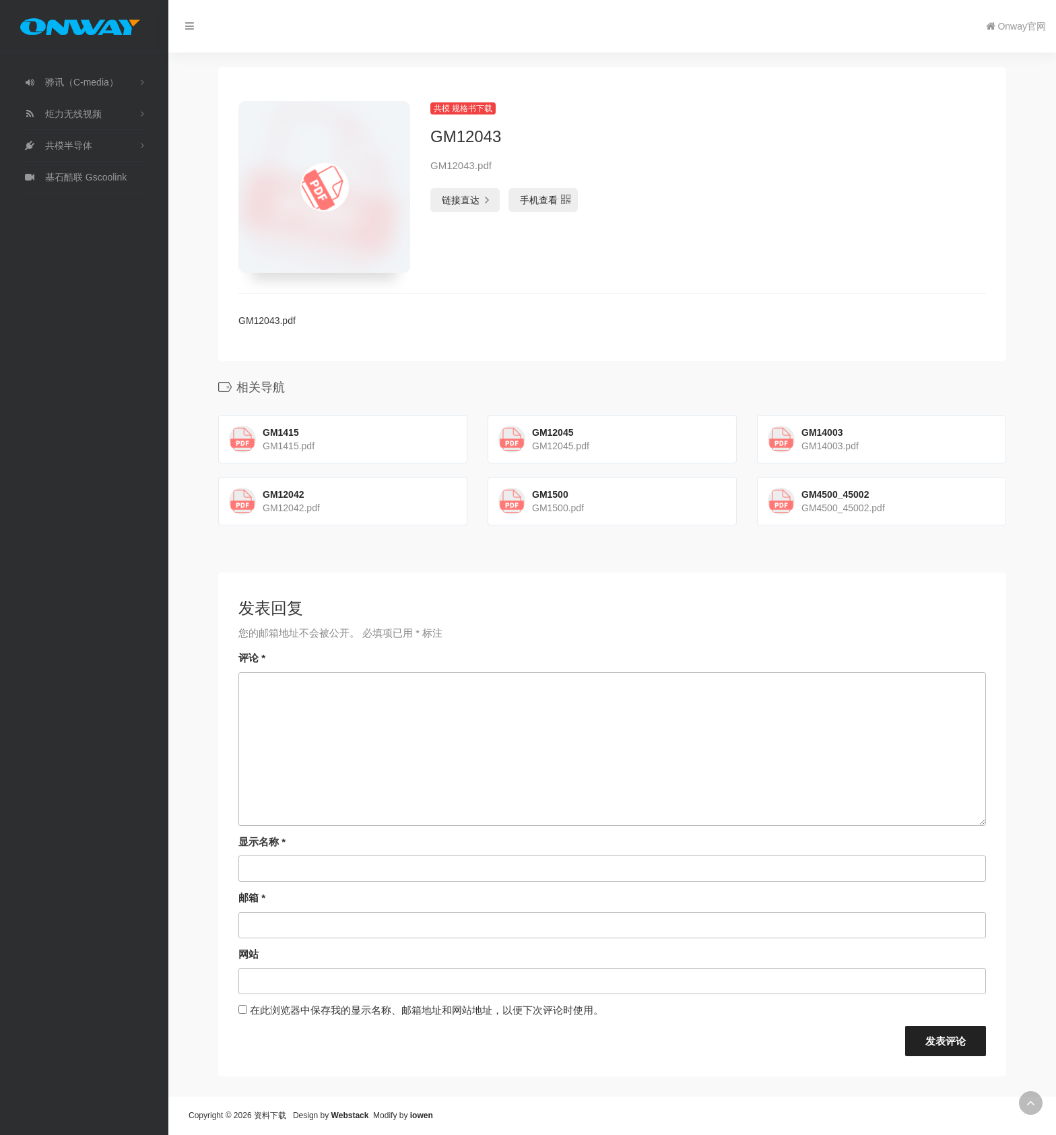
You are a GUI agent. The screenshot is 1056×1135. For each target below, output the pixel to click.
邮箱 (251, 897)
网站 (248, 954)
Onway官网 (1016, 26)
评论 (251, 657)
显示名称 (262, 841)
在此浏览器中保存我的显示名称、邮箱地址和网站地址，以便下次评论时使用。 (426, 1010)
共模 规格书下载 (463, 108)
